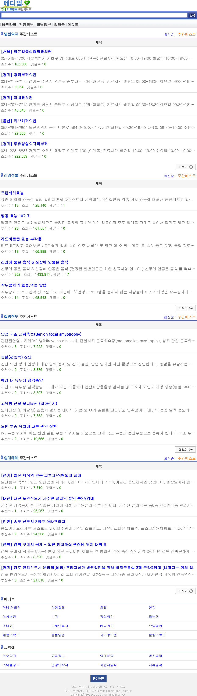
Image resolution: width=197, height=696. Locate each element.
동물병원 (58, 634)
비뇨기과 (107, 625)
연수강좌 (9, 655)
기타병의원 (108, 634)
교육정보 (58, 655)
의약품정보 (11, 664)
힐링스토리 (157, 634)
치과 (103, 607)
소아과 (8, 625)
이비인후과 (59, 625)
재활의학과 (11, 634)
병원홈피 (155, 655)
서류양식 (155, 664)
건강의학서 (59, 664)
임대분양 (107, 655)
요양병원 (155, 625)
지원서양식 (108, 664)
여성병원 (9, 616)
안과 (152, 607)
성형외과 (58, 607)
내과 (54, 616)
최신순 (169, 34)
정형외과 (107, 616)
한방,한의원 (12, 607)
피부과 (154, 616)
